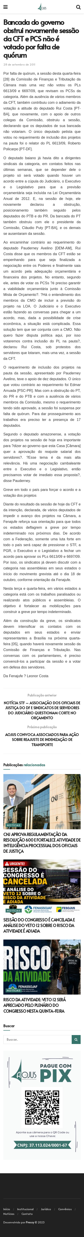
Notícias (13, 825)
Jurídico (46, 1209)
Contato (27, 1214)
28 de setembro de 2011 (19, 64)
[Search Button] (76, 1039)
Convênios (65, 1209)
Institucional (25, 1209)
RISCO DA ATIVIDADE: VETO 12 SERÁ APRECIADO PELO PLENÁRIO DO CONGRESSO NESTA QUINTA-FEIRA (34, 1005)
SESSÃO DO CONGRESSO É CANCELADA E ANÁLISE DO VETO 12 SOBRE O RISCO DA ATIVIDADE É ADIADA (39, 925)
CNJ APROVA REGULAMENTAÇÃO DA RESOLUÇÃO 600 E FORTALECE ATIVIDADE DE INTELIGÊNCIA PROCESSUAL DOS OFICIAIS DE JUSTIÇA (41, 843)
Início (6, 1209)
